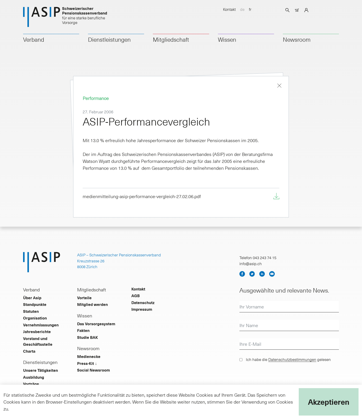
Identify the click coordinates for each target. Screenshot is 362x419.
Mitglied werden (92, 304)
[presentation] (274, 376)
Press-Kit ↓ (87, 363)
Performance (96, 98)
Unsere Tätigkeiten (40, 370)
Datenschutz (142, 302)
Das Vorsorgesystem (96, 324)
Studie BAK (87, 337)
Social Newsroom (93, 370)
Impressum (141, 309)
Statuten (31, 311)
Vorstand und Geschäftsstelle (37, 341)
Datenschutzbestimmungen (292, 359)
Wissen (227, 39)
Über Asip (32, 298)
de (242, 9)
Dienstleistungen (109, 39)
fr (250, 9)
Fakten (83, 330)
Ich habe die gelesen (288, 359)
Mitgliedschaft (171, 39)
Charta (29, 351)
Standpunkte (34, 304)
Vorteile (84, 298)
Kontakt (229, 9)
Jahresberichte (37, 331)
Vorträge (31, 384)
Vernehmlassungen (41, 325)
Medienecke (88, 356)
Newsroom (297, 39)
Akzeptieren (328, 401)
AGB (135, 296)
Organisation (35, 318)
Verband (33, 39)
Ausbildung (33, 377)
